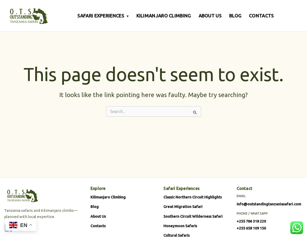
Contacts (98, 226)
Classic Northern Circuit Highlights (192, 197)
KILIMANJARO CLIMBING (163, 15)
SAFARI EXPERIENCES (102, 15)
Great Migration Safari (182, 206)
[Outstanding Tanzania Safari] (28, 16)
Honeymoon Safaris (180, 226)
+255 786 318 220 (251, 221)
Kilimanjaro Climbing (108, 197)
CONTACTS (261, 15)
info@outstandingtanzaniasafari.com (269, 204)
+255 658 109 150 (251, 228)
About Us (98, 216)
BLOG (235, 15)
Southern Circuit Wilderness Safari (192, 216)
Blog (94, 206)
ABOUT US (210, 15)
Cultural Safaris (176, 235)
